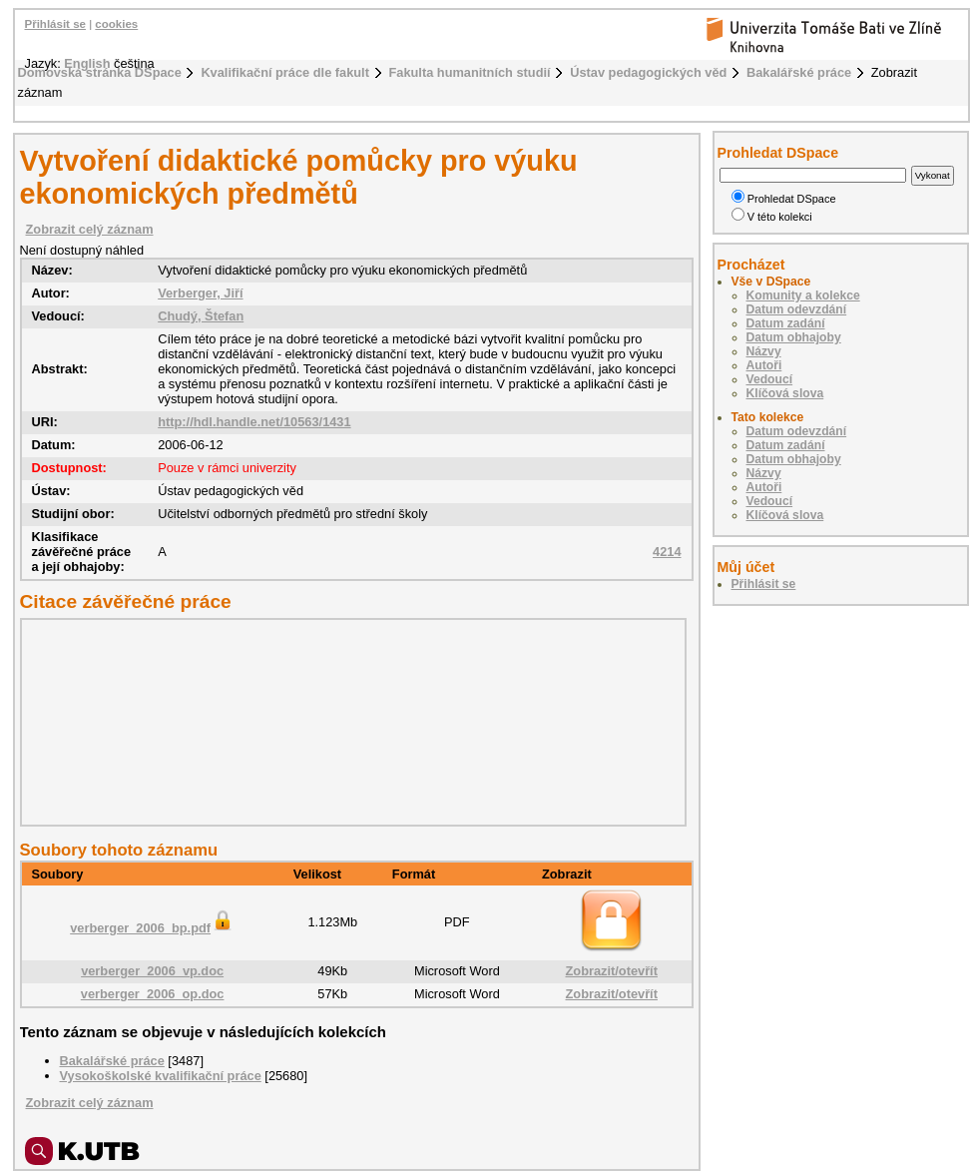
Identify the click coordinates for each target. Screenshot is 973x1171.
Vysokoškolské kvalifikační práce (160, 1075)
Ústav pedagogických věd (648, 72)
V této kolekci (771, 217)
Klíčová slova (785, 393)
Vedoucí (769, 379)
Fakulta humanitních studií (470, 72)
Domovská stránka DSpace (100, 72)
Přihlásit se (55, 24)
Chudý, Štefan (200, 315)
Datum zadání (785, 323)
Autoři (764, 365)
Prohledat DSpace (783, 199)
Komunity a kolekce (803, 295)
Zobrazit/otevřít (612, 970)
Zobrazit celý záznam (90, 229)
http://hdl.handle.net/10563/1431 (254, 421)
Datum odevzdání (796, 309)
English (87, 63)
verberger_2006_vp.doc (152, 970)
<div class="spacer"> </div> (348, 722)
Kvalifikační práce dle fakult (285, 72)
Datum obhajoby (793, 337)
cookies (116, 24)
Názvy (763, 351)
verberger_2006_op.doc (153, 993)
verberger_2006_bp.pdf (152, 927)
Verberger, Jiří (200, 293)
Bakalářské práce (798, 72)
